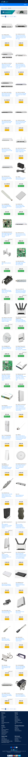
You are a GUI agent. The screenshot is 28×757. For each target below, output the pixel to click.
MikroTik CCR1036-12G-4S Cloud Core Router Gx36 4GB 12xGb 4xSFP (7, 178)
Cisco (16, 715)
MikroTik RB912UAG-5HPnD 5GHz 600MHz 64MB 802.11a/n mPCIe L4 (20, 263)
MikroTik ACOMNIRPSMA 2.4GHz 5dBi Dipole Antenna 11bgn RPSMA (6, 206)
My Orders (16, 738)
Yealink (2, 721)
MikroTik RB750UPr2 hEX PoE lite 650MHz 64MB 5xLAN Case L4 (7, 408)
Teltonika (16, 721)
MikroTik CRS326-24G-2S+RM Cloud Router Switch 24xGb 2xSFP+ (7, 122)
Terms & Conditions (18, 730)
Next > (14, 16)
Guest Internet (17, 719)
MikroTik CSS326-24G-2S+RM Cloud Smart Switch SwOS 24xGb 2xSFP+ (21, 122)
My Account (17, 740)
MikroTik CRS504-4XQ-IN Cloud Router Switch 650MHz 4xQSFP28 (7, 37)
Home (2, 8)
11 (12, 16)
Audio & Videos (4, 733)
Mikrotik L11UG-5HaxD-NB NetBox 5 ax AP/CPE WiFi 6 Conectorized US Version (6, 437)
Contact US (17, 728)
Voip (2, 728)
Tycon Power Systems (18, 722)
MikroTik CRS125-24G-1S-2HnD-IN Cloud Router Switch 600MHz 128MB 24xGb (21, 150)
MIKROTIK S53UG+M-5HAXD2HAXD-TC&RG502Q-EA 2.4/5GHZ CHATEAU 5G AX (21, 320)
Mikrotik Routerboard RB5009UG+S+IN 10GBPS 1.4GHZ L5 (20, 585)
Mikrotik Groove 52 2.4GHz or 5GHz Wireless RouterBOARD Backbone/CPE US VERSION (21, 291)
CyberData (16, 716)
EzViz (2, 714)
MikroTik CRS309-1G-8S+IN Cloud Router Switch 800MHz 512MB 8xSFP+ (7, 695)
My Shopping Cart (18, 741)
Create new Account (18, 737)
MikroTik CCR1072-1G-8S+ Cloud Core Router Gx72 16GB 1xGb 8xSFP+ (7, 150)
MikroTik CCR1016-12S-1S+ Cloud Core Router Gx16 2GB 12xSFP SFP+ (21, 235)
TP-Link (2, 719)
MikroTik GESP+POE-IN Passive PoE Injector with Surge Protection (20, 639)
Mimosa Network (18, 720)
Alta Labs (16, 714)
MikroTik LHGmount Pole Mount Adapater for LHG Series (6, 667)
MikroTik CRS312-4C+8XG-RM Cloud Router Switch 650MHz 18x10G (21, 94)
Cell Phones (3, 734)
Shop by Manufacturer (5, 740)
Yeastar (2, 723)
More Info (7, 45)
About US (16, 727)
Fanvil (2, 715)
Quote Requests (4, 738)
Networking (3, 727)
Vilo (15, 723)
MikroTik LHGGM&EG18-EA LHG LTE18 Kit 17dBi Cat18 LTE (6, 348)
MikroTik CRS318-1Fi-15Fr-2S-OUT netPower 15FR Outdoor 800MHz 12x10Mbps (7, 320)
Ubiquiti (2, 720)
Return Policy (17, 729)
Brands (6, 8)
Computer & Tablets (4, 731)
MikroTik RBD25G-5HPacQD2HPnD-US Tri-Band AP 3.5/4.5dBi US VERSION (7, 467)
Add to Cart (21, 185)
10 (10, 16)
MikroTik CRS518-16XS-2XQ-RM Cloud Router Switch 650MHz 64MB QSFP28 (7, 94)
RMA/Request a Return (5, 742)
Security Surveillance (5, 729)
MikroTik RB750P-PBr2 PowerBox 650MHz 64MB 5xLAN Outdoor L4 (20, 206)
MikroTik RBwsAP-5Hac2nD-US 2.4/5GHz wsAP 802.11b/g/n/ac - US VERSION (21, 348)
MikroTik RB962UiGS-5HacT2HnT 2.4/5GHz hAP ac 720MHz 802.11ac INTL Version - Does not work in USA (21, 377)
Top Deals (3, 737)
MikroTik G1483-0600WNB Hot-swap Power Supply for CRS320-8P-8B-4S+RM (20, 667)
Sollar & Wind (3, 730)
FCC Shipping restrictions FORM (6, 741)
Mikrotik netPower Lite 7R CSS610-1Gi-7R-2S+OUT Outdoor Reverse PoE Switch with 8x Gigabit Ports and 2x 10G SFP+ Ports (20, 408)
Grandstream (3, 716)
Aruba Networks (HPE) (5, 722)
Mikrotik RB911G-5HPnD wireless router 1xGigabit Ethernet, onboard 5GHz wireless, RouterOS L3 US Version (6, 377)
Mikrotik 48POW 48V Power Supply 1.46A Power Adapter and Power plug (7, 291)
